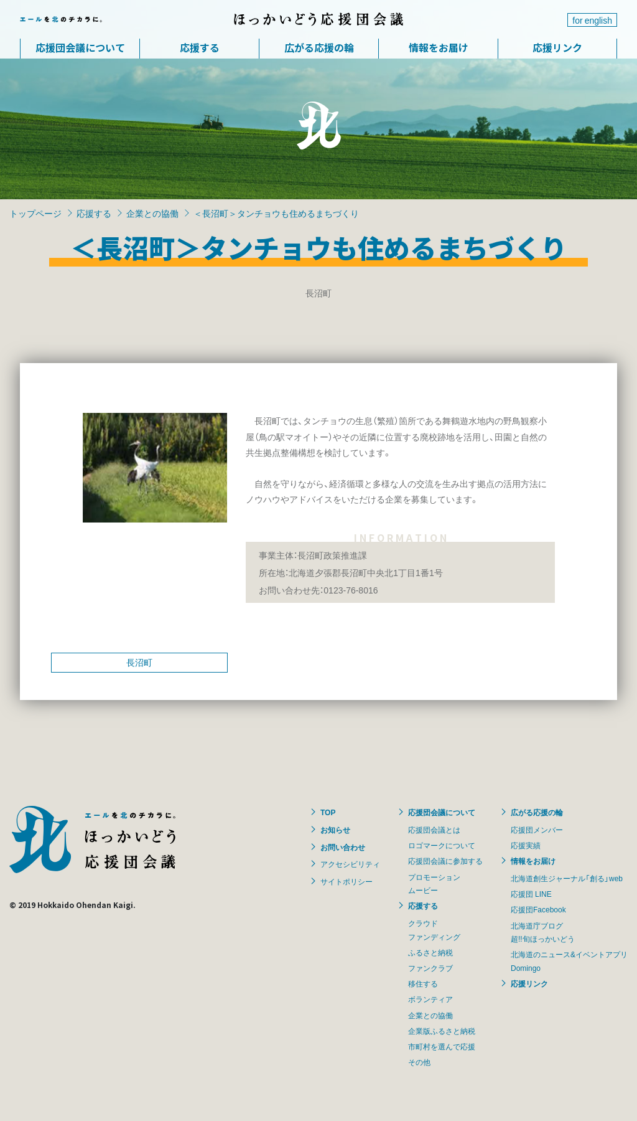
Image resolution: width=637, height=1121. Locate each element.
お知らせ (335, 829)
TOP (327, 812)
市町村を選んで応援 (441, 1046)
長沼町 (139, 662)
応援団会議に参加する (445, 860)
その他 (419, 1061)
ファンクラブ (430, 967)
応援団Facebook (538, 909)
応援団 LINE (531, 893)
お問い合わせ (342, 847)
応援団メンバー (537, 829)
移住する (423, 983)
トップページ (35, 213)
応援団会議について (80, 47)
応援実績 (526, 845)
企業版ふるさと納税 (441, 1030)
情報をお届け (438, 47)
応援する (200, 47)
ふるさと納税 (430, 952)
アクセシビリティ (350, 863)
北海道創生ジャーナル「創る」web (567, 878)
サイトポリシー (346, 881)
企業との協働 (152, 213)
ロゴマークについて (441, 845)
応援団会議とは (434, 829)
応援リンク (557, 47)
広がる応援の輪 (319, 47)
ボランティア (430, 999)
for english (592, 20)
